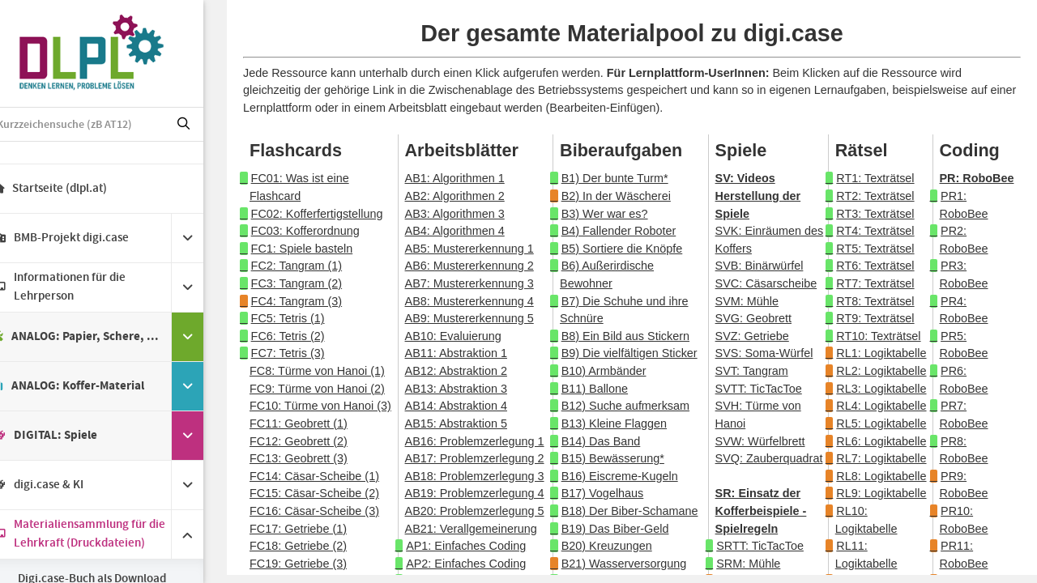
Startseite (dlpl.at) (73, 189)
